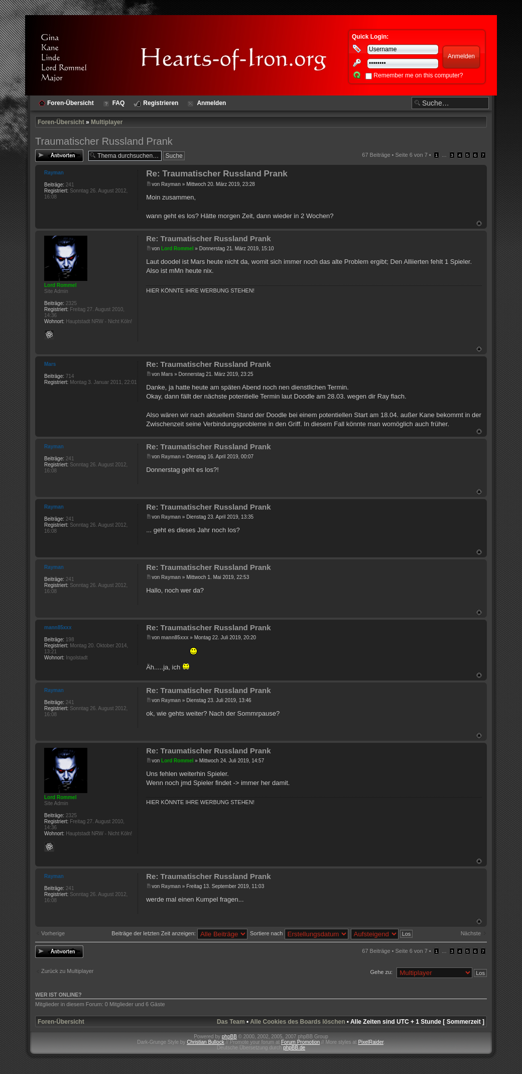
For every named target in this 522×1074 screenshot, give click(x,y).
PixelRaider (370, 1042)
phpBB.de (294, 1047)
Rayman (171, 184)
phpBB (229, 1036)
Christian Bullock (205, 1042)
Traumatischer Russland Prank (104, 141)
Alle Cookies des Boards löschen (297, 1021)
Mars (167, 374)
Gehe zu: (381, 972)
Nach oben (479, 223)
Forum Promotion (300, 1042)
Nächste (471, 933)
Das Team (231, 1021)
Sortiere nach (299, 933)
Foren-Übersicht (61, 122)
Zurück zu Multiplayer (67, 971)
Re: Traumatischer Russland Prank (217, 173)
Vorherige (53, 933)
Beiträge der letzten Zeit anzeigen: (179, 933)
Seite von (412, 155)
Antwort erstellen (59, 155)
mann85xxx (174, 637)
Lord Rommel (177, 248)
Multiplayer (106, 122)
